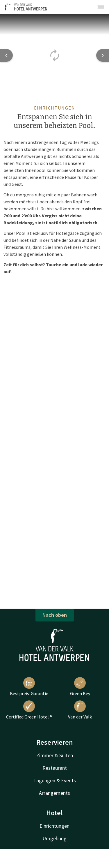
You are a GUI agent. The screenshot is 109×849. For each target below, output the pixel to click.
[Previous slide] (6, 55)
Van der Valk (80, 710)
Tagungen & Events (54, 780)
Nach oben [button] (54, 615)
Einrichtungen (54, 825)
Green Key (80, 686)
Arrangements (54, 793)
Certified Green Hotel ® (29, 710)
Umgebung (54, 838)
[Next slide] (102, 55)
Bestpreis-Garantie (29, 686)
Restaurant (54, 768)
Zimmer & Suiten (54, 755)
